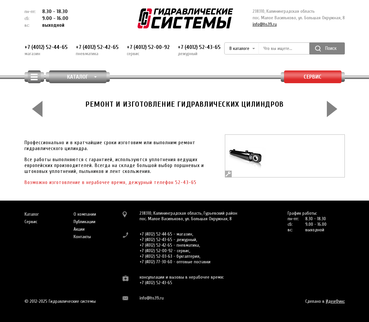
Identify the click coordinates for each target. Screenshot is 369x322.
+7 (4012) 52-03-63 (156, 256)
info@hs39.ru (265, 24)
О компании (85, 214)
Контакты (82, 236)
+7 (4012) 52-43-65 (199, 50)
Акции (79, 229)
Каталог (32, 214)
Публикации (84, 221)
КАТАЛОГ (82, 76)
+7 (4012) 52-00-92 (148, 50)
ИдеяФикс (335, 301)
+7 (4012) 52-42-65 (97, 50)
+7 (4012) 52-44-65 (46, 50)
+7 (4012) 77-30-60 (156, 262)
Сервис (313, 76)
